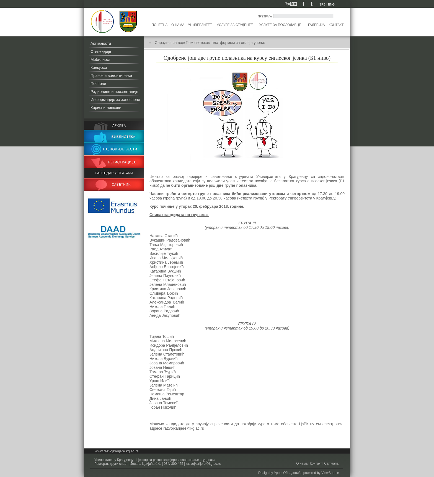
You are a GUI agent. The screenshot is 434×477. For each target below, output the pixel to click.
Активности (101, 43)
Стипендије (101, 51)
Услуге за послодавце (280, 25)
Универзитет (200, 25)
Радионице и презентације (114, 91)
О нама (177, 25)
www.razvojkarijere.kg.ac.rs (117, 451)
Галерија (316, 25)
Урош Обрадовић (287, 473)
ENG (331, 4)
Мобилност (101, 59)
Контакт (336, 25)
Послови (98, 83)
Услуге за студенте (235, 25)
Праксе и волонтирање (111, 75)
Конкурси (99, 67)
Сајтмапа (331, 463)
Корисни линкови (106, 107)
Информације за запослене (115, 99)
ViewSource (330, 473)
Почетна (160, 25)
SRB (322, 4)
